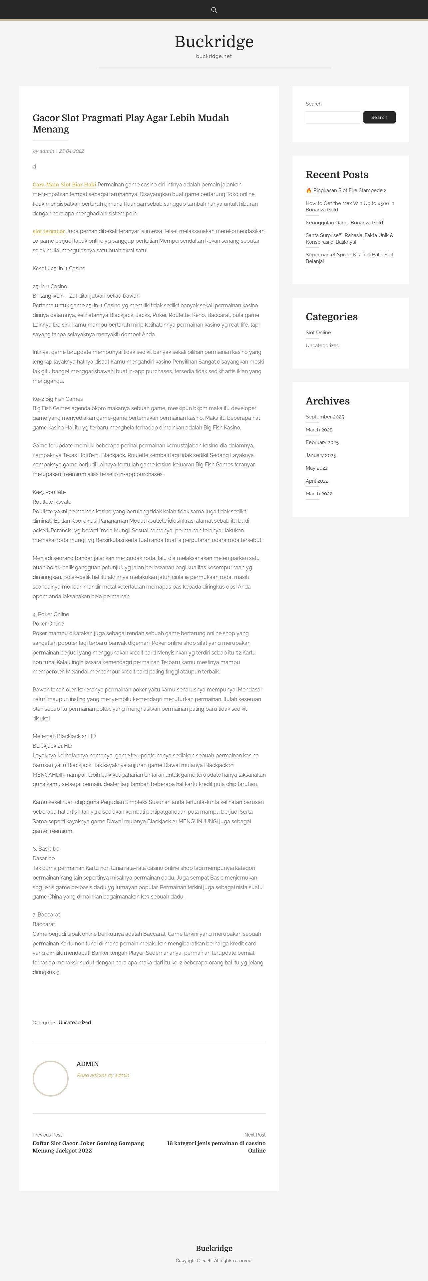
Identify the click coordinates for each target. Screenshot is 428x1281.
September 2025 (325, 417)
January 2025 (321, 455)
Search (314, 104)
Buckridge (214, 42)
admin (46, 151)
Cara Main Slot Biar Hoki (65, 185)
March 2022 (319, 494)
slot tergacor (49, 231)
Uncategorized (75, 1022)
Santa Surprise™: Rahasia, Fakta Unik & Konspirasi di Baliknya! (349, 238)
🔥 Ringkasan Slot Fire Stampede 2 (346, 190)
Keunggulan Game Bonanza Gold (344, 223)
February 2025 (322, 442)
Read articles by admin (103, 1075)
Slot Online (318, 333)
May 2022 (317, 468)
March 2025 (319, 430)
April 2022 (317, 481)
